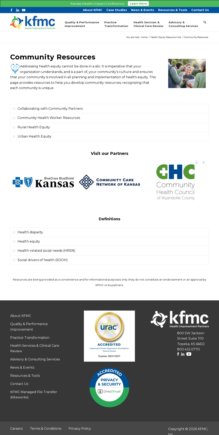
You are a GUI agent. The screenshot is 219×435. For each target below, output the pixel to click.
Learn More (138, 3)
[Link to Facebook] (11, 10)
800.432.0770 (188, 349)
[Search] (205, 22)
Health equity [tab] (26, 241)
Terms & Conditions (45, 428)
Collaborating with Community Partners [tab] (47, 108)
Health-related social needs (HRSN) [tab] (43, 250)
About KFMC (92, 9)
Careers (16, 428)
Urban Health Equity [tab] (31, 136)
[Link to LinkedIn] (17, 10)
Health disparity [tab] (27, 232)
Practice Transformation (29, 337)
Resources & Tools (172, 9)
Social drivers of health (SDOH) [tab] (40, 260)
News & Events (142, 9)
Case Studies (116, 9)
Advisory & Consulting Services (35, 359)
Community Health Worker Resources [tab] (46, 117)
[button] (43, 182)
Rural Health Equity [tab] (31, 127)
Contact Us (200, 9)
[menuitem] (92, 10)
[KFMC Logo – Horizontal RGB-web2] (32, 22)
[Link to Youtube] (24, 10)
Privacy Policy (80, 428)
